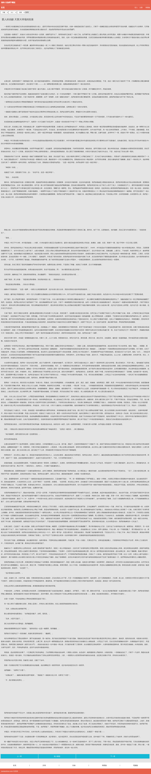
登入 (136, 7)
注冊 (141, 7)
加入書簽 (57, 756)
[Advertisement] (75, 65)
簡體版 (148, 7)
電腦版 (135, 765)
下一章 (112, 756)
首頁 (3, 8)
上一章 (19, 756)
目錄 (74, 765)
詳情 (44, 765)
